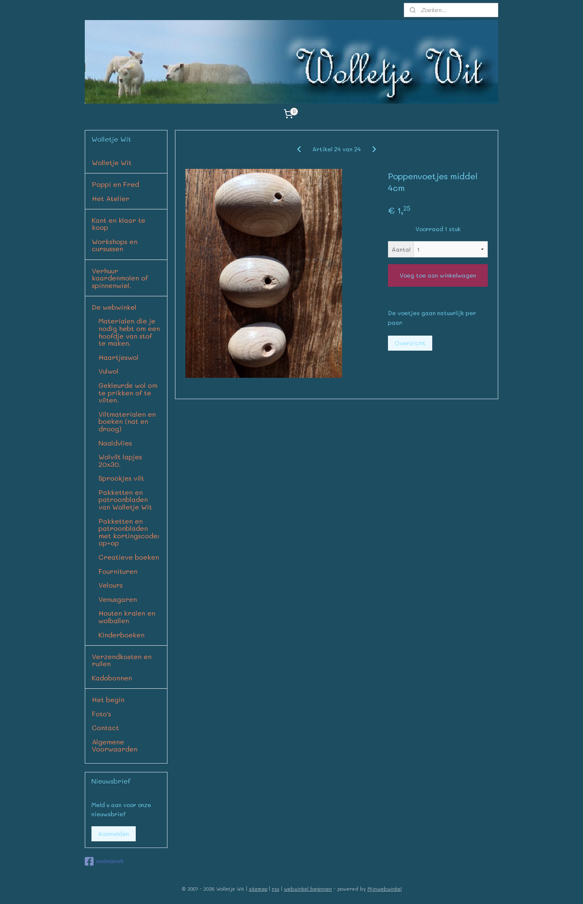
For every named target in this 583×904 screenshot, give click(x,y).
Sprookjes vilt (121, 478)
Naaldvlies (115, 442)
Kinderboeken (121, 634)
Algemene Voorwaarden (114, 745)
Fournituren (118, 571)
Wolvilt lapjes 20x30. (120, 460)
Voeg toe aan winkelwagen (438, 275)
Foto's (101, 713)
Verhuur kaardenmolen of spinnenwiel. (120, 278)
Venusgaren (118, 599)
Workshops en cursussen (114, 245)
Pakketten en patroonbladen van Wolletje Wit (125, 499)
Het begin (108, 699)
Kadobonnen (112, 677)
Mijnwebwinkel (385, 889)
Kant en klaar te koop (118, 224)
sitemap (258, 889)
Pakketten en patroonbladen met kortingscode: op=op (129, 532)
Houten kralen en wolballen (127, 617)
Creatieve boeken (129, 557)
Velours (111, 585)
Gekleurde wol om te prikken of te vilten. (128, 392)
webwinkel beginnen (308, 889)
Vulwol (109, 371)
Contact (105, 727)
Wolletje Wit (112, 162)
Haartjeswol (119, 357)
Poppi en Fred (115, 184)
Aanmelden (113, 834)
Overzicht (410, 343)
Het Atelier (110, 198)
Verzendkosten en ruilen (122, 660)
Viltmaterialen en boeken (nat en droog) (127, 421)
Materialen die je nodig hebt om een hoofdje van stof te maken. (129, 331)
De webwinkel (114, 307)
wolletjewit (104, 861)
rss (275, 889)
